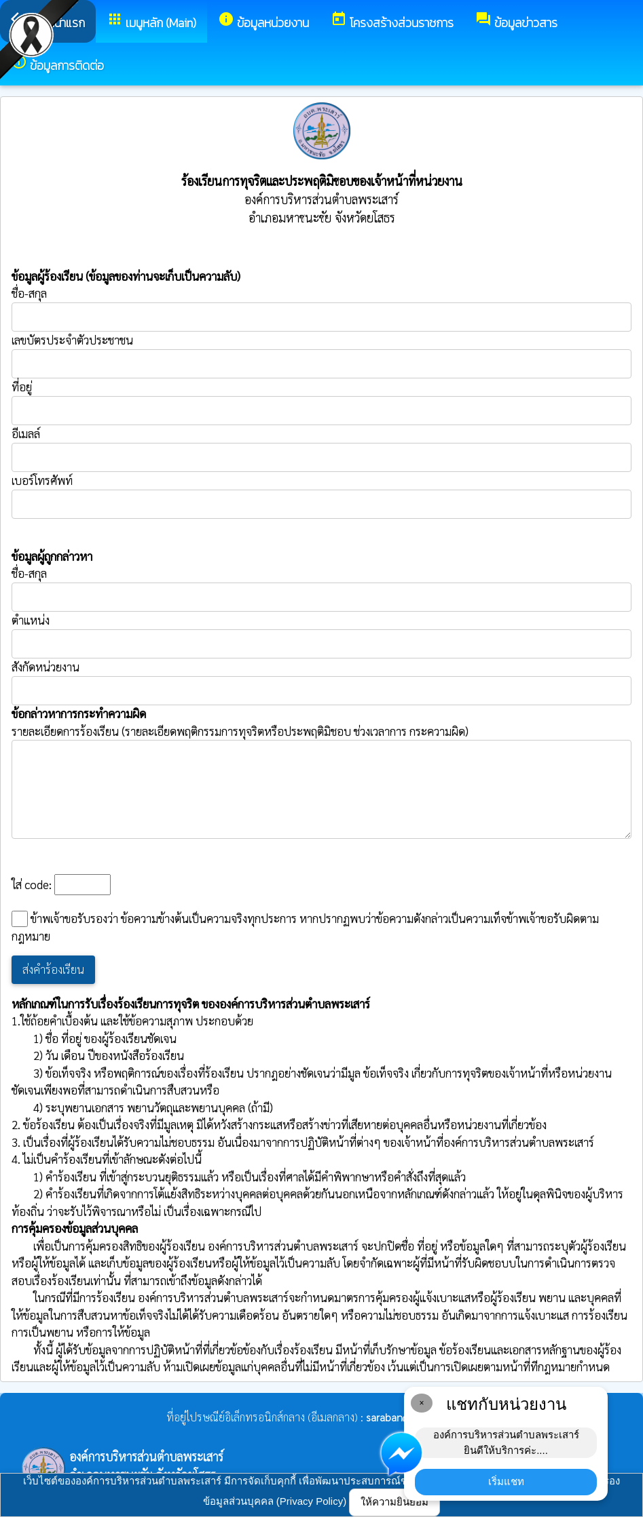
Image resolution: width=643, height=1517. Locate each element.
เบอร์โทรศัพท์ (42, 480)
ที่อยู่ (22, 386)
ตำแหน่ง (31, 619)
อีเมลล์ (26, 433)
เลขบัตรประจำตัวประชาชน (321, 355)
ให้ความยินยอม (394, 1502)
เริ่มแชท (506, 1481)
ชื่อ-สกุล (321, 308)
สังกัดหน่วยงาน (45, 666)
